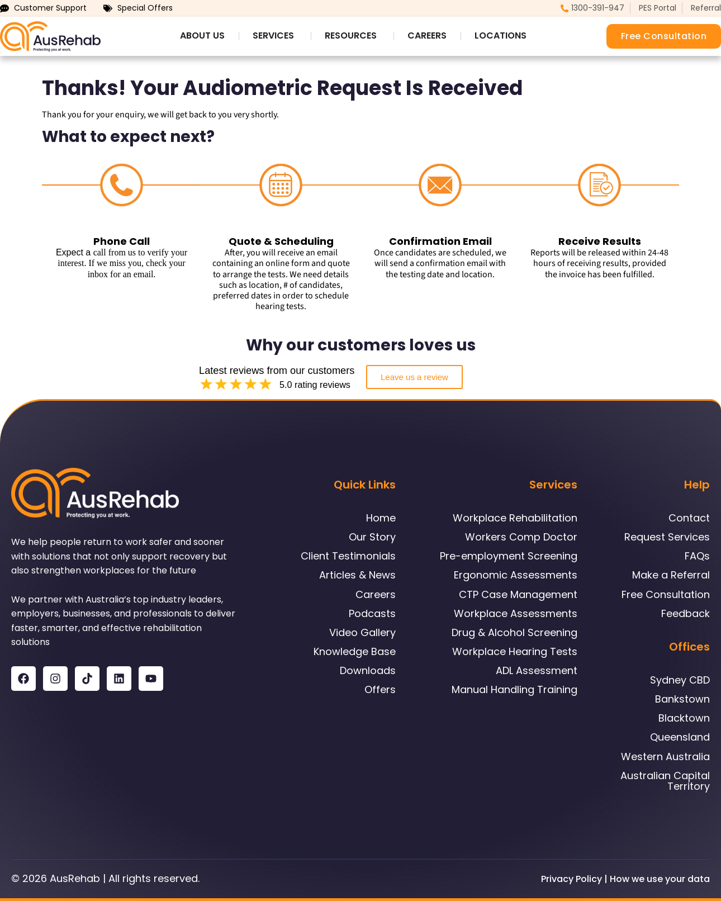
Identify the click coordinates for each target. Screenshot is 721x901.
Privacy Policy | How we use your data (625, 878)
